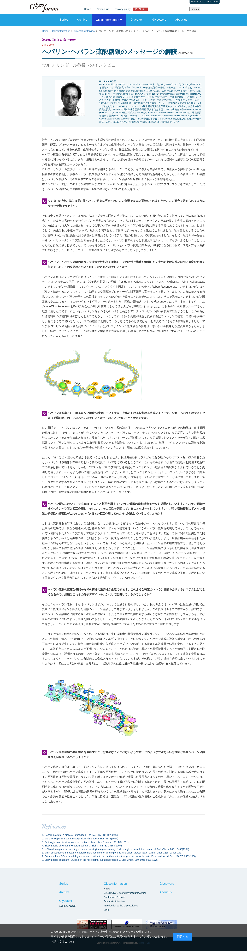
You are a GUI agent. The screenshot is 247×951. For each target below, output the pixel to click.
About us (181, 19)
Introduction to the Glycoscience (121, 905)
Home (87, 9)
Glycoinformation (107, 19)
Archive (82, 19)
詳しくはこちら (63, 941)
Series (64, 19)
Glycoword (159, 19)
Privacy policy (123, 9)
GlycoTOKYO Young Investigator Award (125, 893)
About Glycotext (67, 905)
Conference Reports (114, 897)
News (107, 888)
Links (106, 909)
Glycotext (137, 19)
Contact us (103, 9)
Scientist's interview (114, 901)
